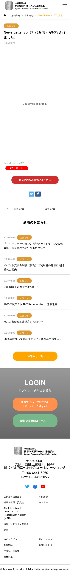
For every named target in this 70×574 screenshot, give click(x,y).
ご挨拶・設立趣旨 (13, 496)
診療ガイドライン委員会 (16, 524)
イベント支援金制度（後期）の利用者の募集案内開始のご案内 (34, 267)
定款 (6, 530)
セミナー (43, 502)
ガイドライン (10, 539)
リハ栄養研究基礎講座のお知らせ (23, 321)
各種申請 (8, 545)
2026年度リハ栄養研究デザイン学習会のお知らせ (33, 339)
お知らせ (11, 26)
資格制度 (8, 556)
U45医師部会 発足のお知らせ (21, 286)
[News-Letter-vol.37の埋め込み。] (35, 104)
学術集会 (43, 496)
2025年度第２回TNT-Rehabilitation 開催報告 (30, 304)
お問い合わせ (45, 545)
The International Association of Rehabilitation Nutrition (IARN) (15, 513)
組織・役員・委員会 (14, 502)
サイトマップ (45, 539)
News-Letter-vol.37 (14, 163)
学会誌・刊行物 (11, 551)
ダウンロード (16, 168)
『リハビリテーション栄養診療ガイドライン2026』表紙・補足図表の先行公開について (34, 245)
